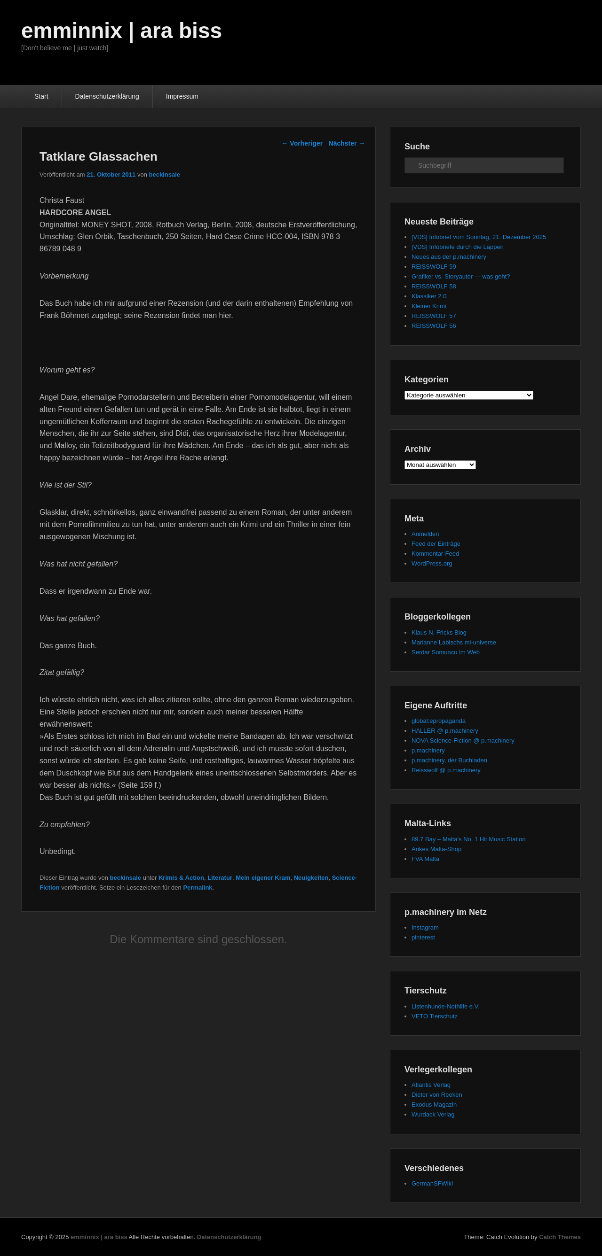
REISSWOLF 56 (434, 325)
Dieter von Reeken (437, 1094)
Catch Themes (560, 1236)
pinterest (423, 937)
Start (41, 96)
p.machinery (428, 750)
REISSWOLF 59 (434, 266)
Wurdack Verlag (433, 1114)
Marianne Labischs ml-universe (454, 642)
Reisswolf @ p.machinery (446, 770)
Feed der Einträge (436, 543)
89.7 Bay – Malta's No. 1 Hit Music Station (468, 839)
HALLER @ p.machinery (445, 730)
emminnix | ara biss (121, 30)
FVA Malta (425, 858)
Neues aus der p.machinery (449, 256)
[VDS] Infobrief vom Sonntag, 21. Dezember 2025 (479, 236)
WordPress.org (432, 563)
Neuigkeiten (311, 877)
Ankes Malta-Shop (436, 849)
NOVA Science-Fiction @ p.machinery (463, 740)
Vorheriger (302, 143)
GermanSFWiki (432, 1183)
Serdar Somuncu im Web (446, 652)
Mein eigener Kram (263, 877)
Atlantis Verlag (431, 1084)
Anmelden (425, 533)
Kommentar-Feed (435, 553)
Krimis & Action (181, 877)
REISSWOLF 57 (434, 315)
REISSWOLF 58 (434, 286)
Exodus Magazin (434, 1104)
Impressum (182, 96)
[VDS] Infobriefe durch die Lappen (458, 246)
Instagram (425, 927)
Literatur (219, 877)
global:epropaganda (439, 720)
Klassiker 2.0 (429, 296)
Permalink (197, 887)
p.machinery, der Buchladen (449, 760)
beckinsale (164, 174)
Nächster (347, 143)
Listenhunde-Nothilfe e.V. (446, 1006)
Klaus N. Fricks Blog (439, 632)
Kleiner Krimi (429, 306)
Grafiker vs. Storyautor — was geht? (461, 276)
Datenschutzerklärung (107, 96)
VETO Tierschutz (435, 1016)
